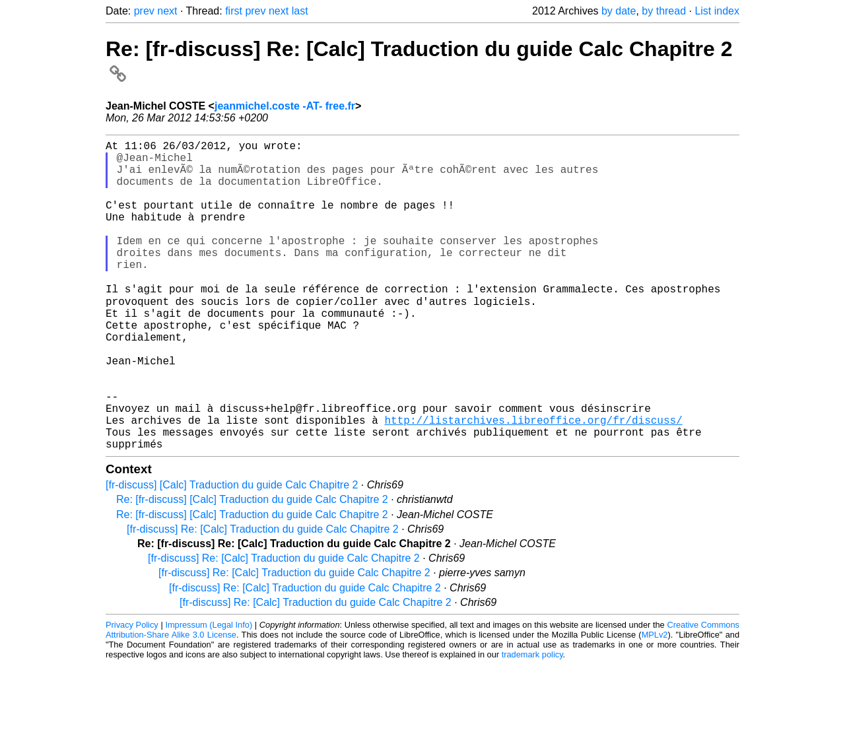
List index (716, 11)
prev (144, 11)
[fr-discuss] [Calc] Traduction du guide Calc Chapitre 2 (232, 552)
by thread (664, 11)
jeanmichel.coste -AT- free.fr (285, 106)
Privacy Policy (132, 692)
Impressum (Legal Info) (208, 692)
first (233, 11)
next (167, 11)
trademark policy (532, 722)
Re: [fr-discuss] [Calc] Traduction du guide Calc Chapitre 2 (252, 566)
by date (618, 11)
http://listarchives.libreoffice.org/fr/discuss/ (533, 482)
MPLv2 (655, 702)
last (300, 11)
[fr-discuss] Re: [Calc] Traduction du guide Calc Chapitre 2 (263, 596)
